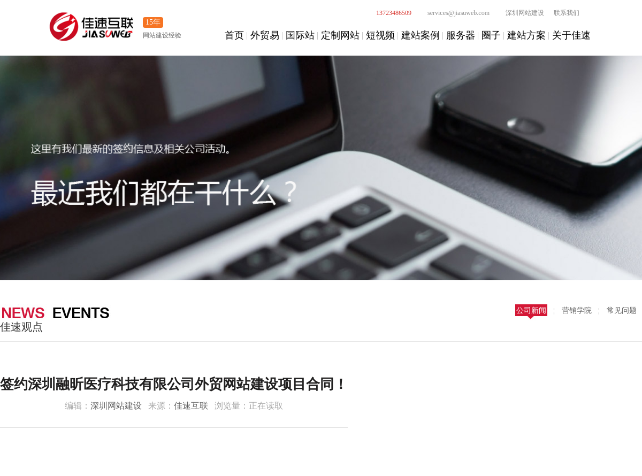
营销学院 (577, 310)
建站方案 (526, 35)
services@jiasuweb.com (453, 13)
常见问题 (622, 310)
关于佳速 (571, 35)
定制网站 (340, 35)
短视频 (380, 35)
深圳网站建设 (519, 13)
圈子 (491, 35)
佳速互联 (191, 405)
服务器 (460, 35)
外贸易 (264, 35)
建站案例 (420, 35)
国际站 (300, 35)
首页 (234, 35)
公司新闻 (531, 310)
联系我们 (566, 13)
